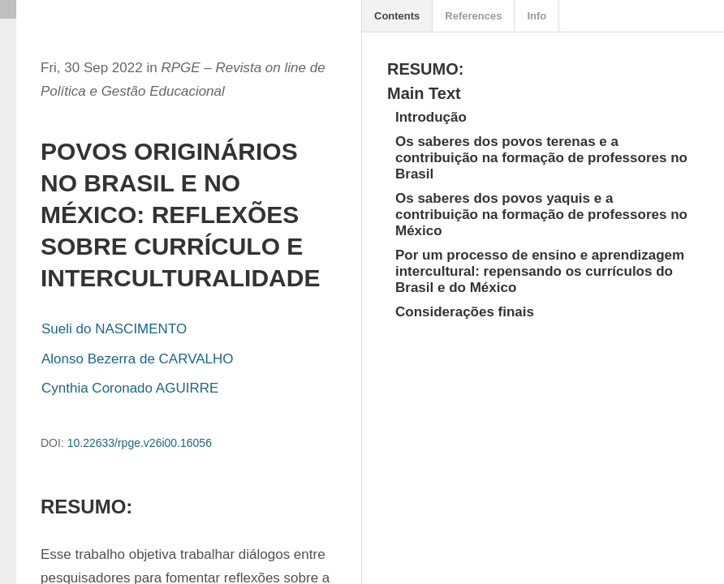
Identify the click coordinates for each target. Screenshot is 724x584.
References (473, 16)
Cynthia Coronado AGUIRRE (129, 388)
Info (536, 16)
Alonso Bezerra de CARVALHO (137, 359)
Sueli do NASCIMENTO (114, 329)
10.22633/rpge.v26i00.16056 (139, 442)
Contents (397, 16)
